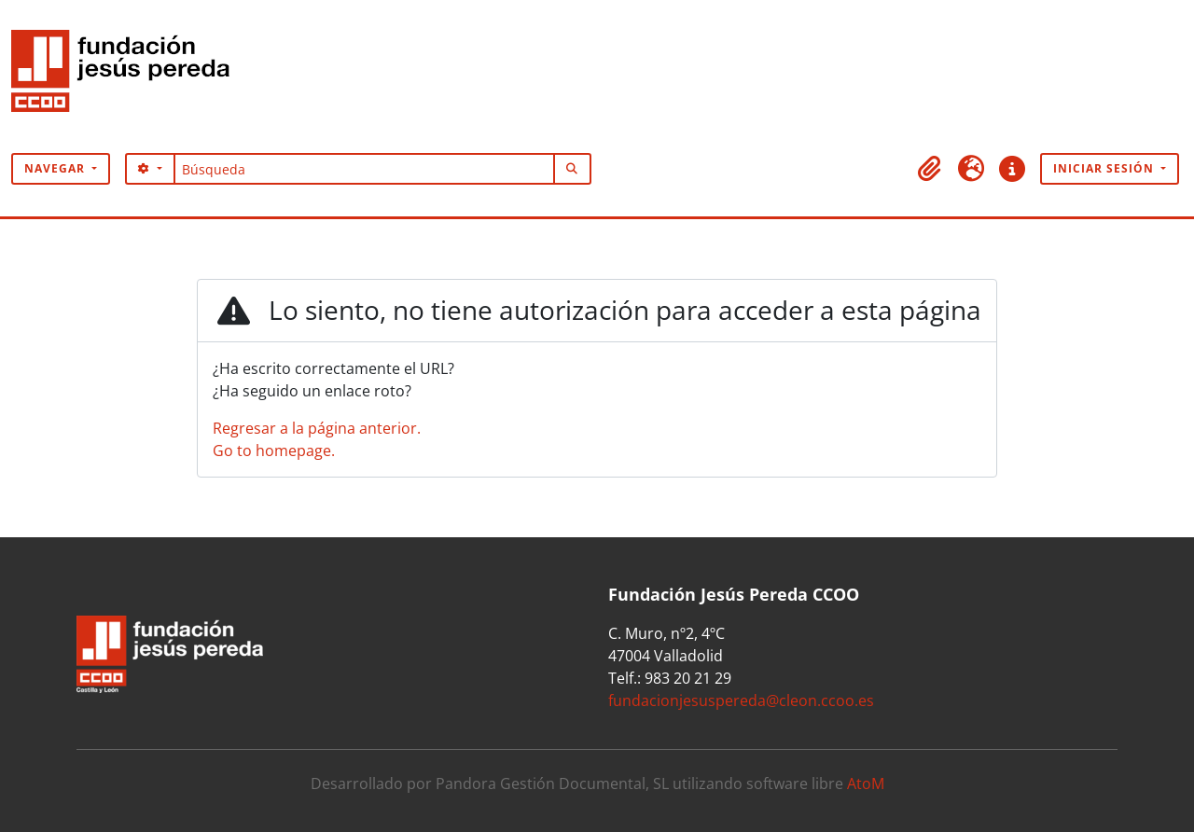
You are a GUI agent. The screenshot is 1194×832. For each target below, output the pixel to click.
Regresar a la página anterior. (317, 428)
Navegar (56, 168)
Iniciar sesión (1105, 168)
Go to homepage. (274, 450)
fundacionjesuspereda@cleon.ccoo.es (741, 700)
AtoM (865, 783)
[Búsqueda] (364, 169)
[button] (930, 168)
